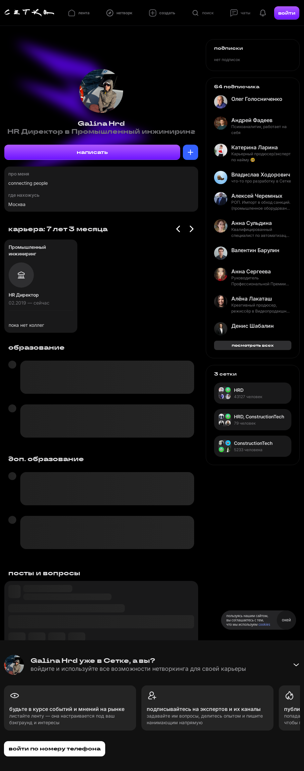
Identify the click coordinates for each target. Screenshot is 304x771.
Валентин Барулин (255, 250)
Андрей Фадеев (251, 120)
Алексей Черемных (256, 195)
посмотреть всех (253, 345)
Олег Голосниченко (256, 99)
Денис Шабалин (252, 325)
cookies (264, 624)
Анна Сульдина (251, 223)
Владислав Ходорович (260, 174)
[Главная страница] (29, 13)
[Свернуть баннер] (296, 665)
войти (286, 13)
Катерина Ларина (254, 147)
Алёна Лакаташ (251, 298)
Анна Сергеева (251, 271)
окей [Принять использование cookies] (286, 620)
